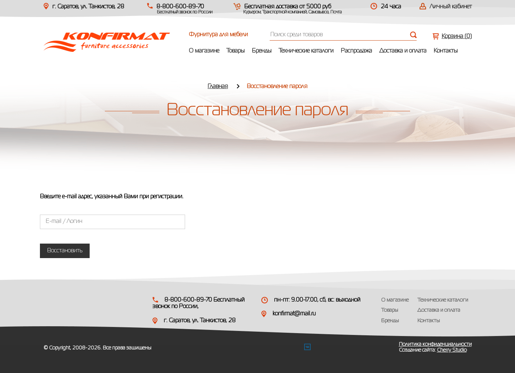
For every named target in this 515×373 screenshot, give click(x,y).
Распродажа (356, 51)
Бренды (261, 51)
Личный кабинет (451, 6)
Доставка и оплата (402, 51)
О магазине (204, 51)
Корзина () (457, 36)
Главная (218, 86)
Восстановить (64, 250)
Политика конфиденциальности (435, 344)
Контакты (446, 51)
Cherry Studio (452, 350)
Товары (235, 51)
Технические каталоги (306, 51)
